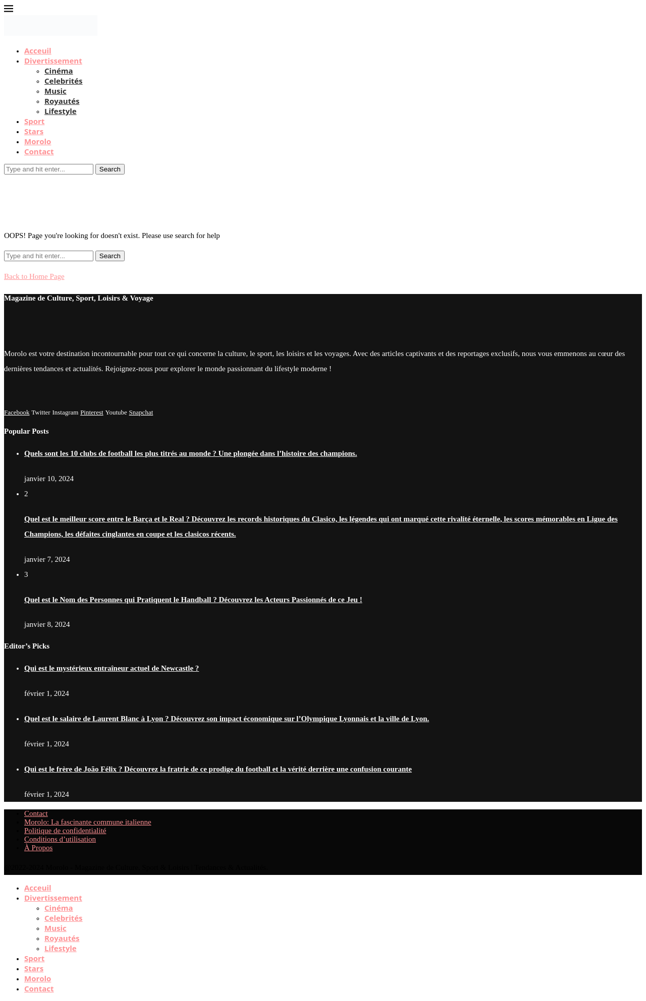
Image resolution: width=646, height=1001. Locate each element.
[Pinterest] (91, 412)
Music (55, 91)
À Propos (38, 848)
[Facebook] (17, 412)
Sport (34, 121)
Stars (33, 131)
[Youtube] (116, 412)
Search (110, 169)
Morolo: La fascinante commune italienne (87, 822)
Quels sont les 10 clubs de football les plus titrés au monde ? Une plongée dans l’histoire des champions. (190, 453)
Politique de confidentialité (65, 831)
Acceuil (37, 50)
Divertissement (53, 60)
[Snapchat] (141, 412)
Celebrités (63, 81)
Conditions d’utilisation (60, 839)
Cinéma (58, 71)
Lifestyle (60, 111)
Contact (39, 151)
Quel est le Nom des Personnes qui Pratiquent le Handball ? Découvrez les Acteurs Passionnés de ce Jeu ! (193, 600)
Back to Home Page (34, 276)
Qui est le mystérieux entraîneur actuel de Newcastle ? (111, 668)
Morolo (37, 141)
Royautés (61, 101)
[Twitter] (40, 412)
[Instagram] (65, 412)
